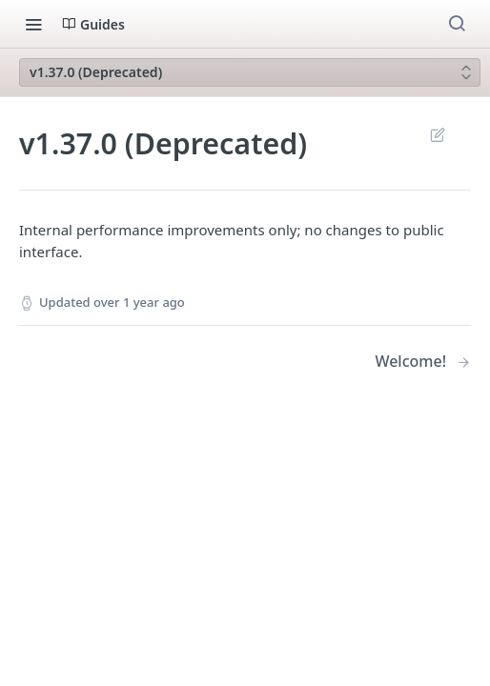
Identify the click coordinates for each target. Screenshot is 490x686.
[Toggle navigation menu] (33, 24)
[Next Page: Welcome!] (423, 362)
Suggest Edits (437, 134)
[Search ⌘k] (456, 24)
